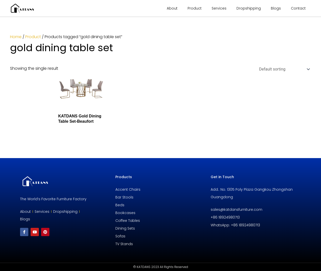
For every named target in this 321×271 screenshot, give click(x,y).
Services (219, 8)
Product (33, 37)
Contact (298, 8)
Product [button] (195, 8)
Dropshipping (248, 8)
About (172, 8)
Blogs (276, 8)
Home (16, 37)
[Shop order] (283, 69)
